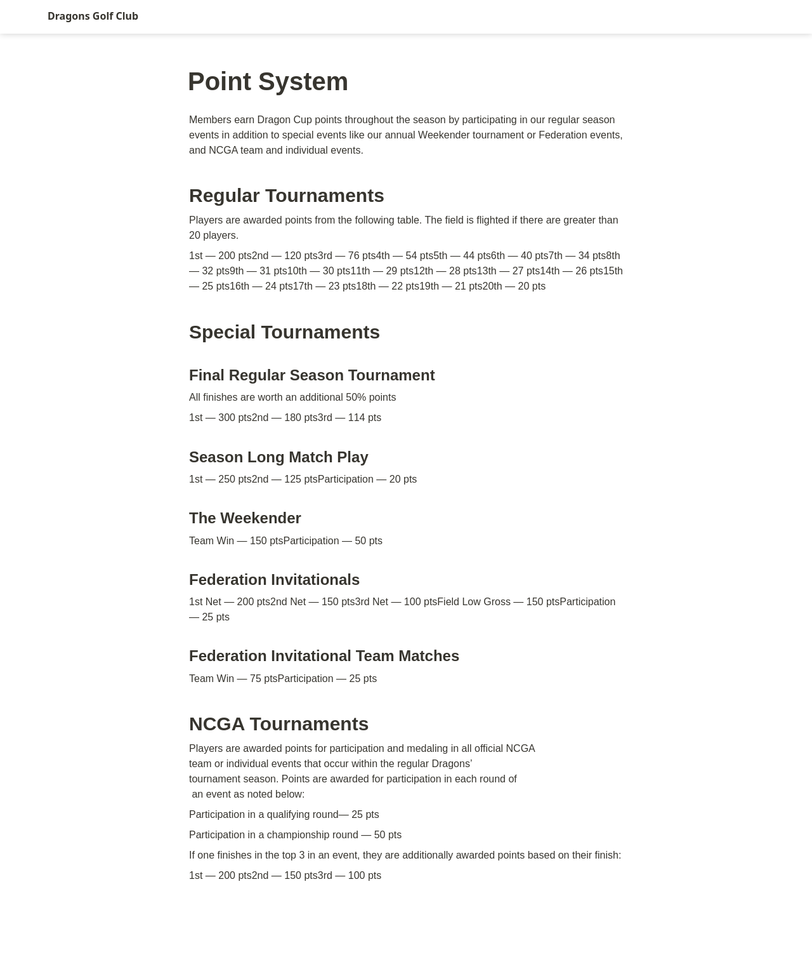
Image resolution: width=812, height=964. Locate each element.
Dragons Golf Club (93, 16)
